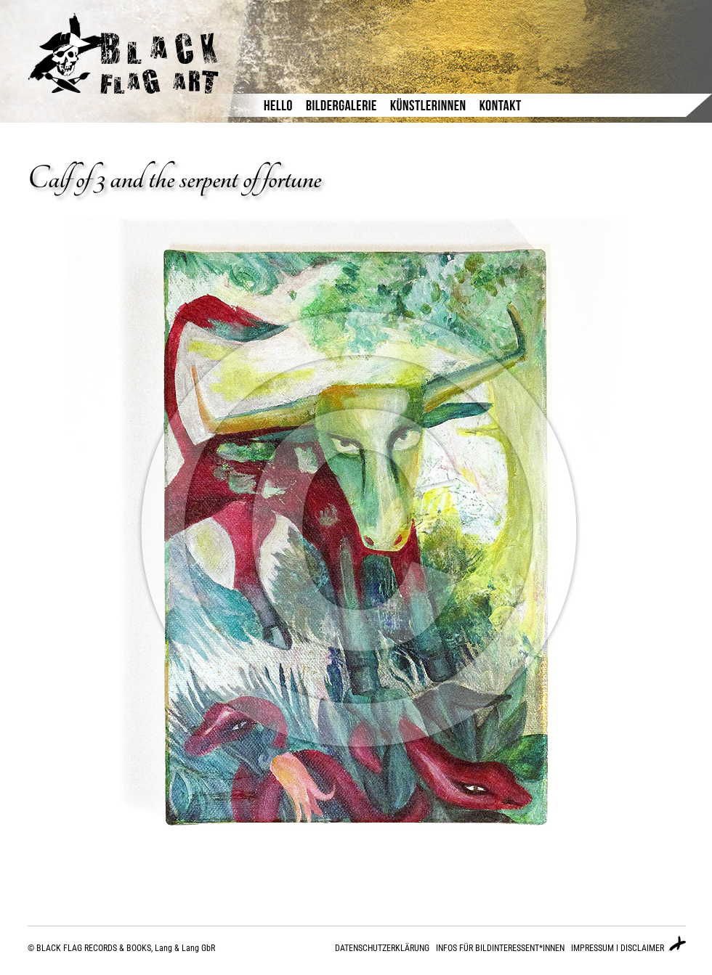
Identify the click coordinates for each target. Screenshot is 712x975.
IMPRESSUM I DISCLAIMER (617, 948)
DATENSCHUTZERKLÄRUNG (382, 948)
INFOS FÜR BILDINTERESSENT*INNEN (500, 948)
